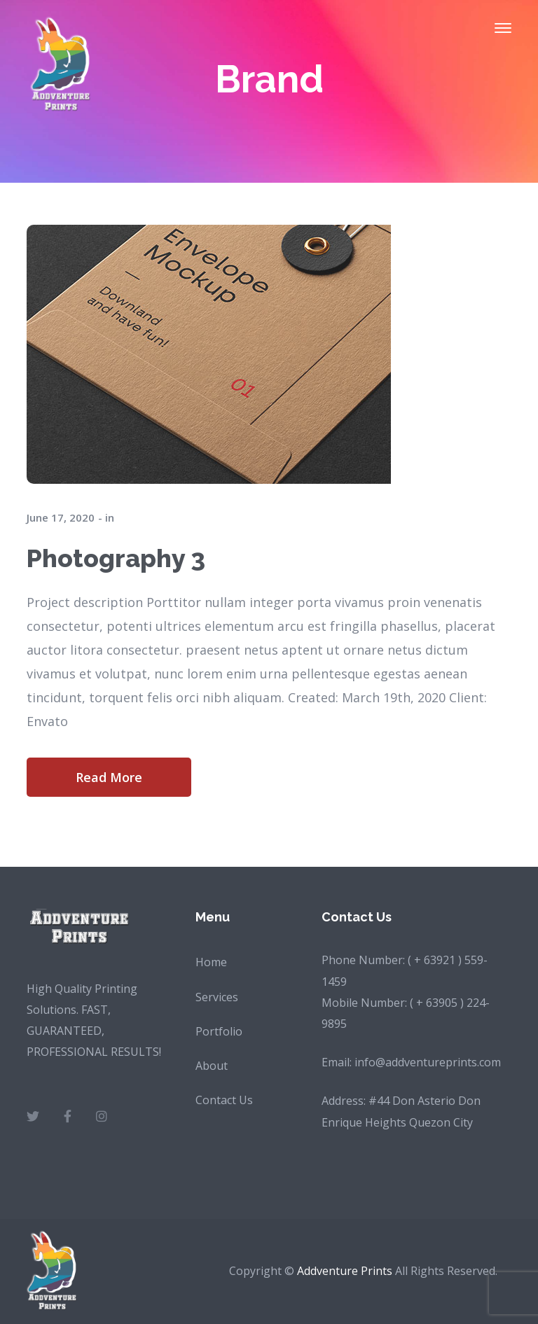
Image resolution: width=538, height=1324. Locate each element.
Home (211, 962)
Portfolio (218, 1031)
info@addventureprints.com (427, 1062)
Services (216, 997)
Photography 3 (116, 558)
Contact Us (224, 1100)
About (211, 1065)
